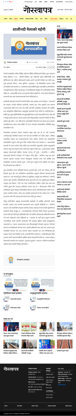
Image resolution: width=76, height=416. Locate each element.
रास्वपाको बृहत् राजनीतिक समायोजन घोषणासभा (64, 129)
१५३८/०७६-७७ (31, 392)
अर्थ (41, 19)
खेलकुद (61, 19)
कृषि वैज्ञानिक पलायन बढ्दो (64, 215)
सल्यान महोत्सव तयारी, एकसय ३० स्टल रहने (64, 183)
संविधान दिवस (68, 406)
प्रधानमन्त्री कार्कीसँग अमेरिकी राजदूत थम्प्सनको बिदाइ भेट (63, 102)
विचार (46, 19)
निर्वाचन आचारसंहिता (43, 308)
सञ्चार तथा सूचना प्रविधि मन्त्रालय (49, 381)
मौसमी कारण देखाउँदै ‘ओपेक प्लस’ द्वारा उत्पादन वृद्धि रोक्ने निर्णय (64, 112)
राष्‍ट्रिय (10, 19)
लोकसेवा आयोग (49, 375)
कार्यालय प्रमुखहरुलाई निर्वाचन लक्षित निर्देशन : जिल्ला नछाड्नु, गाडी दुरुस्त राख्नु (64, 90)
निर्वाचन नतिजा (49, 398)
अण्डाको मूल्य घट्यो (63, 121)
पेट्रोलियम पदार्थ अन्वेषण (12, 293)
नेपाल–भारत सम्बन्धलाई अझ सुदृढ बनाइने (64, 41)
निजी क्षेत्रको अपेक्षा (15, 308)
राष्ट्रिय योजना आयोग (50, 378)
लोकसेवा (22, 19)
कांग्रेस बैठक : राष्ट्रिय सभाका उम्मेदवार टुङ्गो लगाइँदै (64, 79)
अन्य (67, 19)
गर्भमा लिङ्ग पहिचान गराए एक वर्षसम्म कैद (64, 208)
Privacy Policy (49, 395)
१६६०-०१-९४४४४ (38, 387)
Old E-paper (69, 10)
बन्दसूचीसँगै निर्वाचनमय (43, 299)
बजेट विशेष (19, 406)
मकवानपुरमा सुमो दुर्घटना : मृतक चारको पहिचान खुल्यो (64, 165)
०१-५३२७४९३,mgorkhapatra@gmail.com (38, 384)
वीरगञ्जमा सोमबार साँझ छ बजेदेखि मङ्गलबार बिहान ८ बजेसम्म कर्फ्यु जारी (64, 68)
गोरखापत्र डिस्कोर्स (29, 19)
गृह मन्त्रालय (48, 385)
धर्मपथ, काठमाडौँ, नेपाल (34, 374)
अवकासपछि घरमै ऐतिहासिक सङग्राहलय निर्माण (64, 199)
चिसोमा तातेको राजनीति (62, 142)
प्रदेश (36, 19)
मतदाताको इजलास (15, 299)
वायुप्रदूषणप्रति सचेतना (38, 293)
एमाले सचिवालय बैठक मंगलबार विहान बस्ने (64, 48)
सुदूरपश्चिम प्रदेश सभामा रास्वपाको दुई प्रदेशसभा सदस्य (64, 57)
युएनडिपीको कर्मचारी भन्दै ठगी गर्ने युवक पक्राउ (64, 175)
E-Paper (60, 10)
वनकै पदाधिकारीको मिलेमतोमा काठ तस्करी (64, 156)
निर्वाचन (16, 19)
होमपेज (5, 19)
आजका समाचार (54, 19)
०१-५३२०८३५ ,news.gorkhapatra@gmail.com (36, 378)
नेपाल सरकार (49, 388)
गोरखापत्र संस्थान (62, 385)
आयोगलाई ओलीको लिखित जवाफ (63, 191)
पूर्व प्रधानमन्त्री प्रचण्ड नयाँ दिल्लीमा (63, 149)
